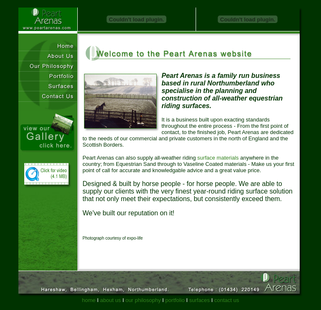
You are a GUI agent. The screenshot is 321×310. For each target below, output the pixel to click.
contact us (226, 300)
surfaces (199, 300)
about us (110, 300)
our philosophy (143, 300)
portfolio (175, 300)
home (89, 300)
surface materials (218, 158)
